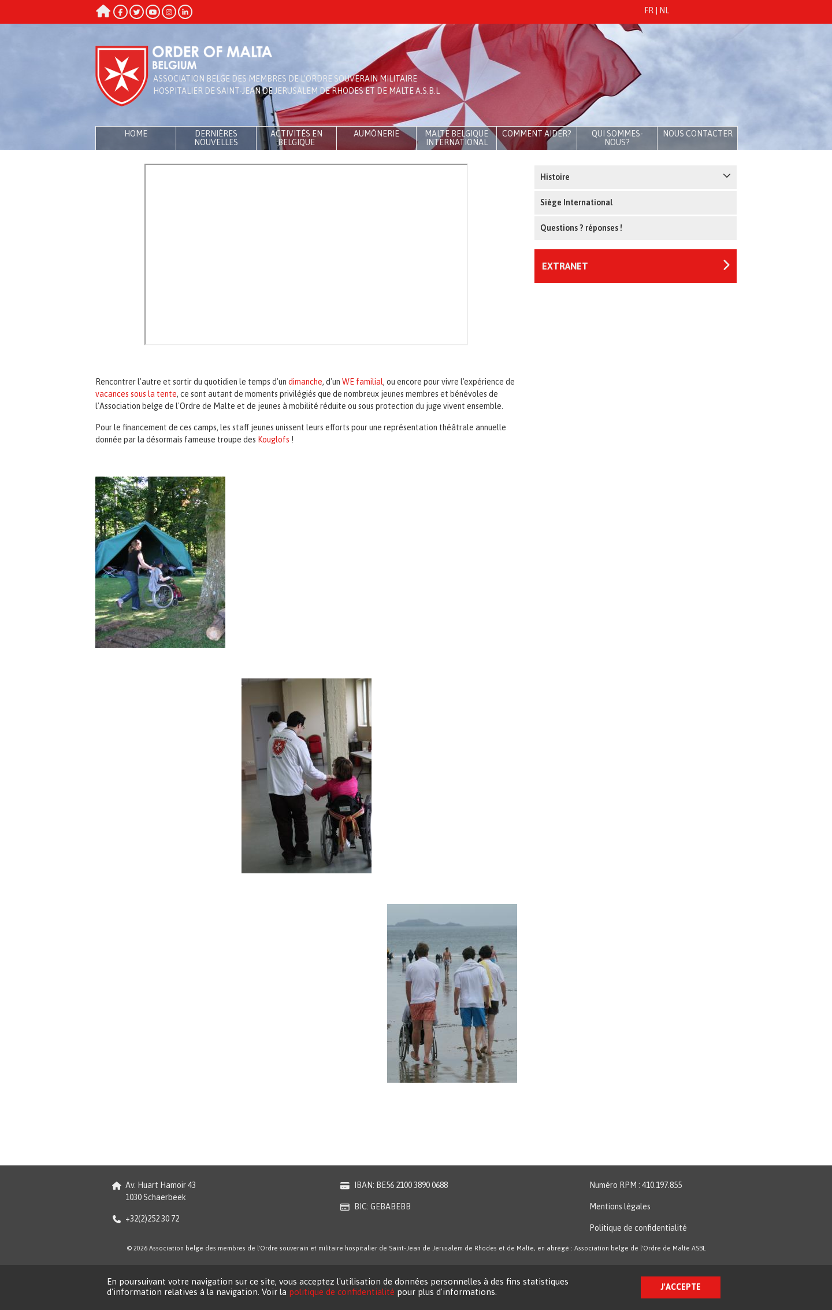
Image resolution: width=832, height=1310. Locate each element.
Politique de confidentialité (638, 1227)
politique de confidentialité (342, 1292)
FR (648, 10)
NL (664, 10)
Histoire (635, 176)
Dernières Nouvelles (216, 138)
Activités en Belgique (296, 138)
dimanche (305, 381)
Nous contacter (698, 133)
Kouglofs (273, 439)
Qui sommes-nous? (617, 138)
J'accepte (680, 1286)
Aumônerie (376, 133)
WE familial (362, 381)
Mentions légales (620, 1206)
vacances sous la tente (136, 393)
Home (135, 133)
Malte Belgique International (456, 138)
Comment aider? (536, 133)
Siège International (576, 202)
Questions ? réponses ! (581, 228)
